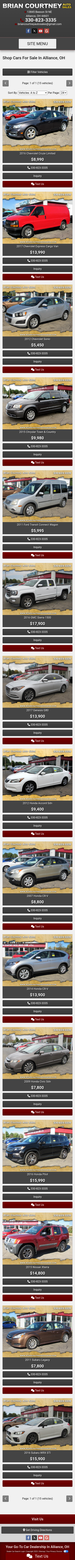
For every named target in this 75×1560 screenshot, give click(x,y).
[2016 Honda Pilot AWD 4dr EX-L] (37, 1145)
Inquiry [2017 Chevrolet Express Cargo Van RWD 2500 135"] (37, 268)
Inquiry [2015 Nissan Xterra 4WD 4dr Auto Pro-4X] (37, 1289)
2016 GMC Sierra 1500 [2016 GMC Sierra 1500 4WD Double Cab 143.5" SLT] (37, 617)
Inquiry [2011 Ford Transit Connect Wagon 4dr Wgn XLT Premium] (37, 547)
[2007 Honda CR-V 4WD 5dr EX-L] (37, 867)
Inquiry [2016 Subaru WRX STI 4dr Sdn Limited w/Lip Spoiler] (37, 1475)
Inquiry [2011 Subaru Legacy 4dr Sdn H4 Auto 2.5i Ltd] (37, 1382)
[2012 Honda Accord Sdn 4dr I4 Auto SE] (37, 774)
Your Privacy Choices (57, 1551)
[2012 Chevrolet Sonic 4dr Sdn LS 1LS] (37, 310)
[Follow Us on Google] (46, 31)
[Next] (69, 83)
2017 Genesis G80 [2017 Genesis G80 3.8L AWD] (37, 710)
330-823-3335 (40, 20)
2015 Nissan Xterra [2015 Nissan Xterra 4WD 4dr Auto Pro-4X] (37, 1267)
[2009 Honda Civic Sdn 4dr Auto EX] (37, 1052)
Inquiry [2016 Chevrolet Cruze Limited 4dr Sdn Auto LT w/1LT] (37, 176)
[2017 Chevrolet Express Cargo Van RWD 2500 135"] (37, 217)
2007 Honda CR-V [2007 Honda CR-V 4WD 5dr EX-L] (37, 896)
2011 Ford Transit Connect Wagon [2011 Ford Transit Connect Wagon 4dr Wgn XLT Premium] (37, 524)
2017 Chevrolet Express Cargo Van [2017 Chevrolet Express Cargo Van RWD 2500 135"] (37, 246)
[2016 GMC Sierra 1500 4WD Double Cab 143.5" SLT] (37, 588)
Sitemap (42, 1551)
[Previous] (6, 83)
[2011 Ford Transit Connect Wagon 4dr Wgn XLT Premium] (37, 496)
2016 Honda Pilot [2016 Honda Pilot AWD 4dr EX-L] (37, 1174)
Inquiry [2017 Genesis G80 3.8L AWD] (37, 732)
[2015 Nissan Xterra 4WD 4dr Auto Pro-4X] (37, 1238)
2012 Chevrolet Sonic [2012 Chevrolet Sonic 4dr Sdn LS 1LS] (37, 339)
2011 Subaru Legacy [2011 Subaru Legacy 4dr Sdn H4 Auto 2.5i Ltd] (37, 1360)
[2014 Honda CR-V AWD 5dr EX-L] (37, 960)
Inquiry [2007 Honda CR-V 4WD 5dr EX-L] (37, 918)
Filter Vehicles (37, 72)
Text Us (37, 184)
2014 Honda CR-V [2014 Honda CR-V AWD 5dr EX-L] (37, 988)
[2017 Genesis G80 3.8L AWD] (37, 681)
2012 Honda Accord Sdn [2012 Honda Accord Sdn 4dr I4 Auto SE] (37, 803)
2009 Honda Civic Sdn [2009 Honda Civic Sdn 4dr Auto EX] (37, 1081)
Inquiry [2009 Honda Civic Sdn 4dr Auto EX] (37, 1104)
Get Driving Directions (37, 1530)
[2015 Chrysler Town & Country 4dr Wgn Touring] (37, 403)
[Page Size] (63, 93)
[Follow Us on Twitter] (34, 31)
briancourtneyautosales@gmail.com (40, 24)
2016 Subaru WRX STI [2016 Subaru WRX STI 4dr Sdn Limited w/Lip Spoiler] (37, 1452)
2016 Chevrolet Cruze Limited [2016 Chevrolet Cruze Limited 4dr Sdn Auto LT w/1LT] (37, 153)
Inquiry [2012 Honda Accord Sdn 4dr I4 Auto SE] (37, 825)
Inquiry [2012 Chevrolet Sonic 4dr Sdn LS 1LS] (37, 361)
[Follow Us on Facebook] (28, 31)
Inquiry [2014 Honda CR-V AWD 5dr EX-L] (37, 1011)
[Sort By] (32, 93)
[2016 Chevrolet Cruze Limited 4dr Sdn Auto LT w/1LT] (37, 124)
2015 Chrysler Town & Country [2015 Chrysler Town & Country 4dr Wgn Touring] (37, 432)
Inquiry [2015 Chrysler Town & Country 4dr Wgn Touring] (37, 454)
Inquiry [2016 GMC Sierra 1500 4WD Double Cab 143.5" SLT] (37, 640)
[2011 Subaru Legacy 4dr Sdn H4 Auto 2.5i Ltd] (37, 1331)
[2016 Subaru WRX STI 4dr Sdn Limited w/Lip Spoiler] (37, 1424)
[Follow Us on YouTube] (40, 31)
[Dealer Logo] (37, 6)
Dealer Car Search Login (16, 1551)
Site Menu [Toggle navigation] (37, 43)
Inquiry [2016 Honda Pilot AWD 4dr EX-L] (37, 1196)
